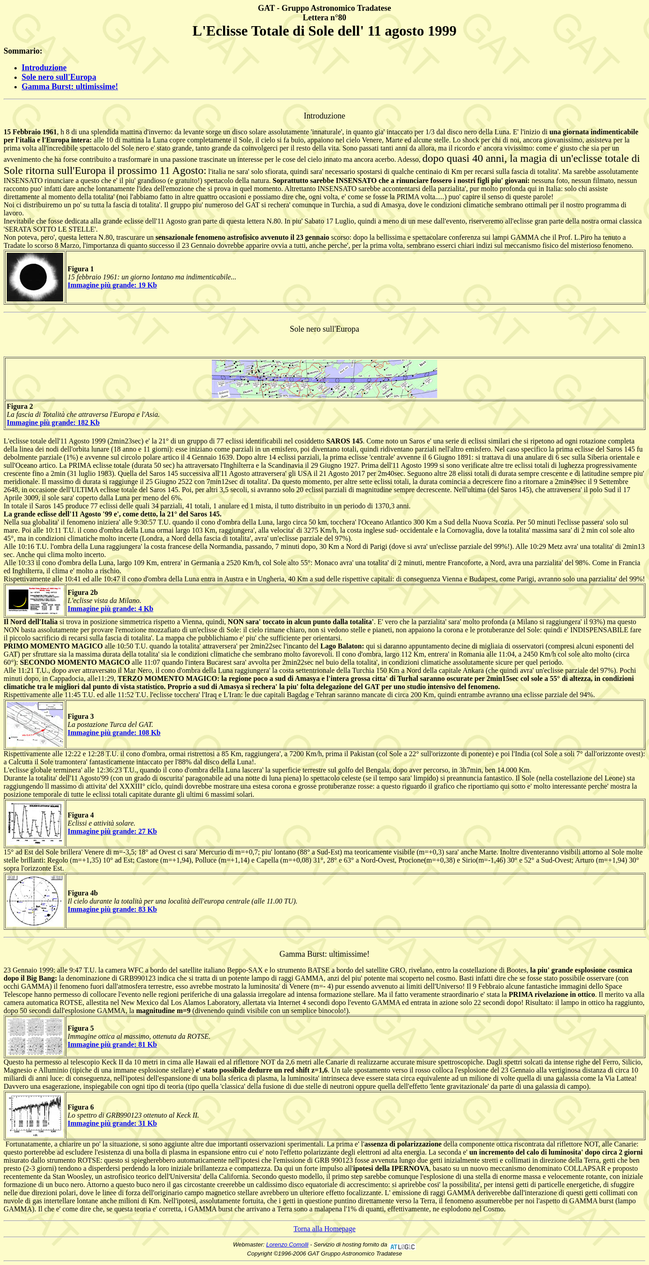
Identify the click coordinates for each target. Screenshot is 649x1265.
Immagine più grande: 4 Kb (110, 608)
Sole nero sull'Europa (59, 77)
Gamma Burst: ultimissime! (70, 86)
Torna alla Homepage (324, 1229)
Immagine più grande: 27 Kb (112, 831)
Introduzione (44, 67)
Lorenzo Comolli (287, 1244)
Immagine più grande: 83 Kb (112, 909)
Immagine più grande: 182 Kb (53, 422)
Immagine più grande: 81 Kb (112, 1044)
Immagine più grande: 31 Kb (112, 1123)
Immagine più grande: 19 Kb (112, 285)
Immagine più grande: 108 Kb (114, 732)
